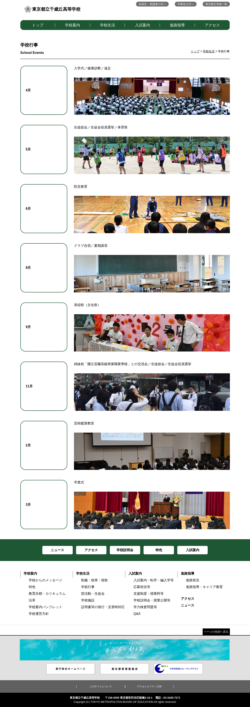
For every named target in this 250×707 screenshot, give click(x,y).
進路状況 (192, 580)
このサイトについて (100, 686)
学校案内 (72, 25)
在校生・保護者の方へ (152, 4)
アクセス (212, 25)
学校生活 (107, 25)
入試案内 (142, 25)
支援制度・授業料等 (148, 593)
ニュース (187, 605)
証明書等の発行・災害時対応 (103, 607)
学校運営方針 (39, 613)
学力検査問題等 (145, 607)
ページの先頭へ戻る (216, 631)
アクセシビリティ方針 (149, 686)
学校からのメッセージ (45, 580)
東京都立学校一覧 (216, 4)
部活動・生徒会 (93, 593)
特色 (32, 587)
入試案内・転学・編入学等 (153, 580)
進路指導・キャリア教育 (204, 587)
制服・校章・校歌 (94, 580)
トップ (37, 25)
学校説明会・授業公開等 (151, 600)
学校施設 (88, 600)
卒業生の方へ (185, 4)
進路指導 (177, 25)
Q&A (137, 613)
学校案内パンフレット (45, 607)
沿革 (32, 600)
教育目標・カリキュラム (47, 593)
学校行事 (88, 587)
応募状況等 (141, 587)
